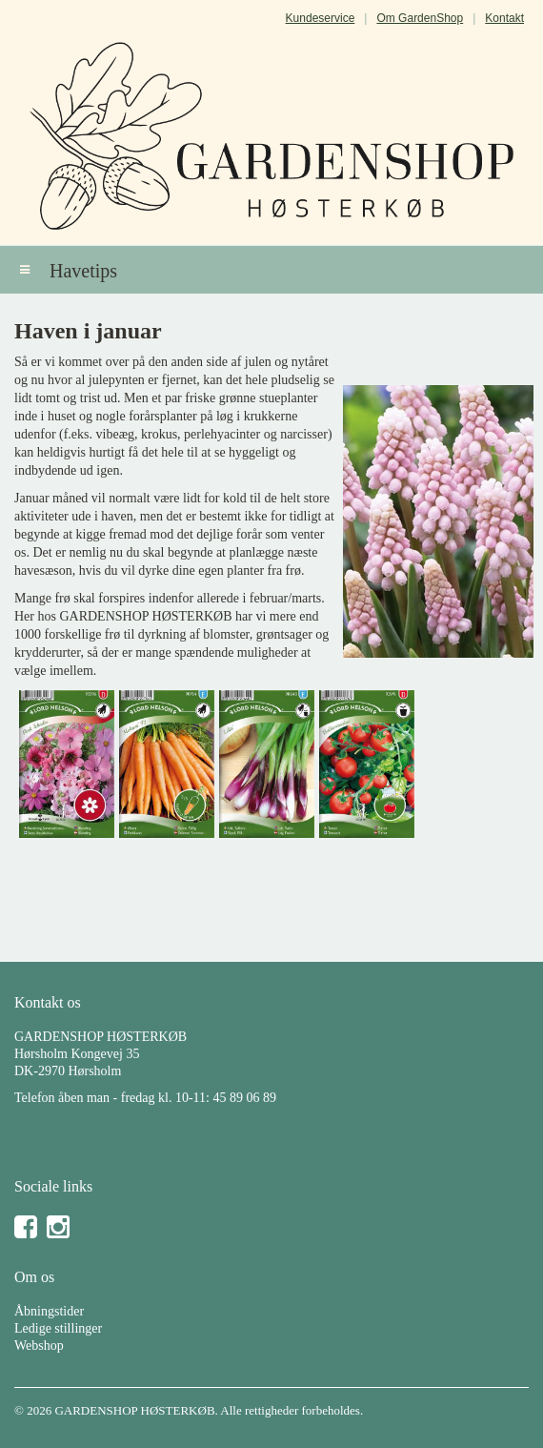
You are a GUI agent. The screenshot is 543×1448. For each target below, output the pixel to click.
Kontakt (504, 18)
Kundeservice (320, 18)
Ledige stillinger (58, 1328)
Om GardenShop (419, 18)
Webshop (39, 1345)
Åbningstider (49, 1311)
